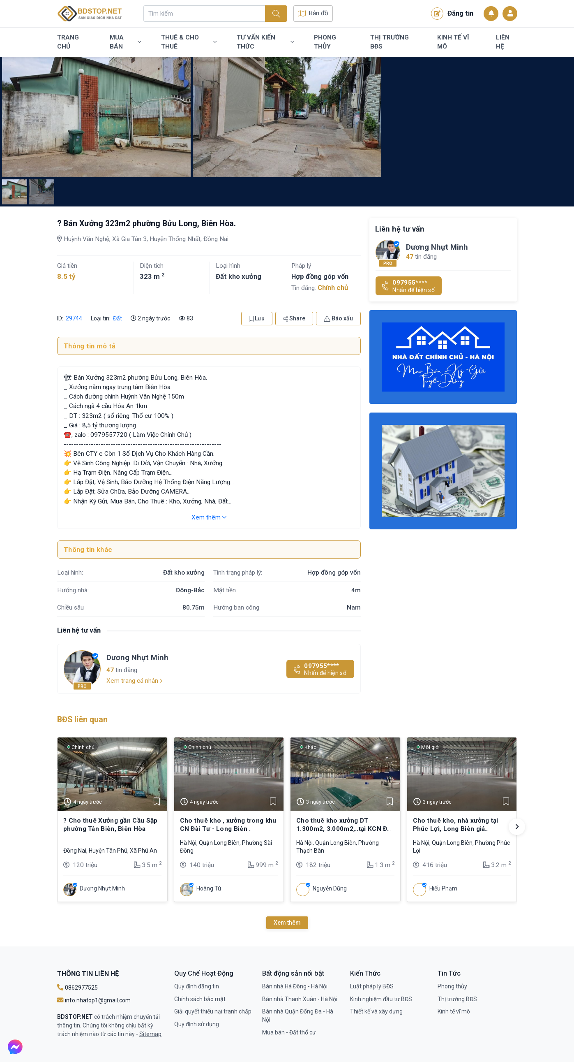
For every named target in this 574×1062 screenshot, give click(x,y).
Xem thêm (208, 517)
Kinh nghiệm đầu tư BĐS (381, 999)
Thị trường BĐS (389, 42)
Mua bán (125, 42)
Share (294, 318)
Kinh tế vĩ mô (453, 42)
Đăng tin (452, 13)
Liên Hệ (502, 42)
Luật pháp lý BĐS (372, 986)
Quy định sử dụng (196, 1024)
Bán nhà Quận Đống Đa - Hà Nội (297, 1015)
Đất (117, 318)
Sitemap (150, 1034)
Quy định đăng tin (196, 986)
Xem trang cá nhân (134, 680)
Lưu (257, 318)
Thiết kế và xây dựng (376, 1011)
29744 (74, 318)
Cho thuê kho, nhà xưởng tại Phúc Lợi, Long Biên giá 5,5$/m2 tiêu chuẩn (455, 829)
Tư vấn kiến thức (265, 42)
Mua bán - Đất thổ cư (289, 1032)
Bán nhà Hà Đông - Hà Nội (294, 986)
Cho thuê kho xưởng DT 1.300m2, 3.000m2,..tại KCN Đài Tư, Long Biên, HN (344, 829)
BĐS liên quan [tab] (82, 719)
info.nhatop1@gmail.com (94, 1000)
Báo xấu (338, 318)
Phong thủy (325, 42)
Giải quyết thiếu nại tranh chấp (212, 1011)
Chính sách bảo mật (200, 999)
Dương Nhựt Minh (137, 657)
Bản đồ (313, 13)
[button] (517, 827)
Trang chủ (68, 42)
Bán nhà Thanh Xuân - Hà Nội (299, 999)
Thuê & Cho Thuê (189, 42)
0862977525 (77, 987)
